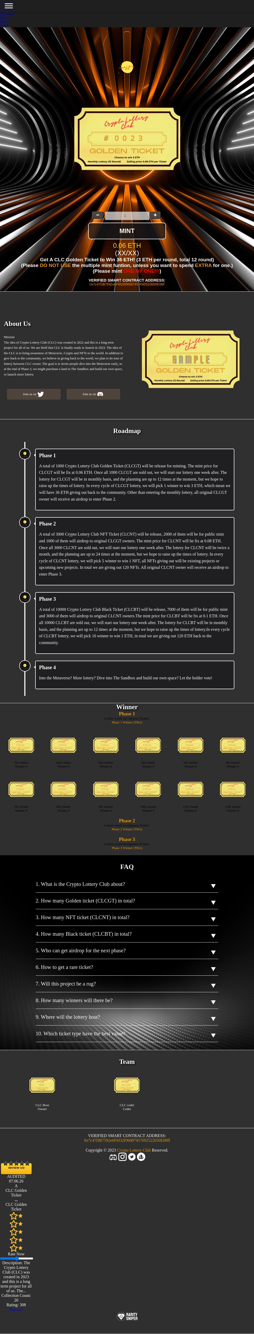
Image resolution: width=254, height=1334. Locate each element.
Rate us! (16, 1309)
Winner (5, 17)
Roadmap (7, 14)
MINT (127, 230)
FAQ (3, 21)
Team (4, 25)
